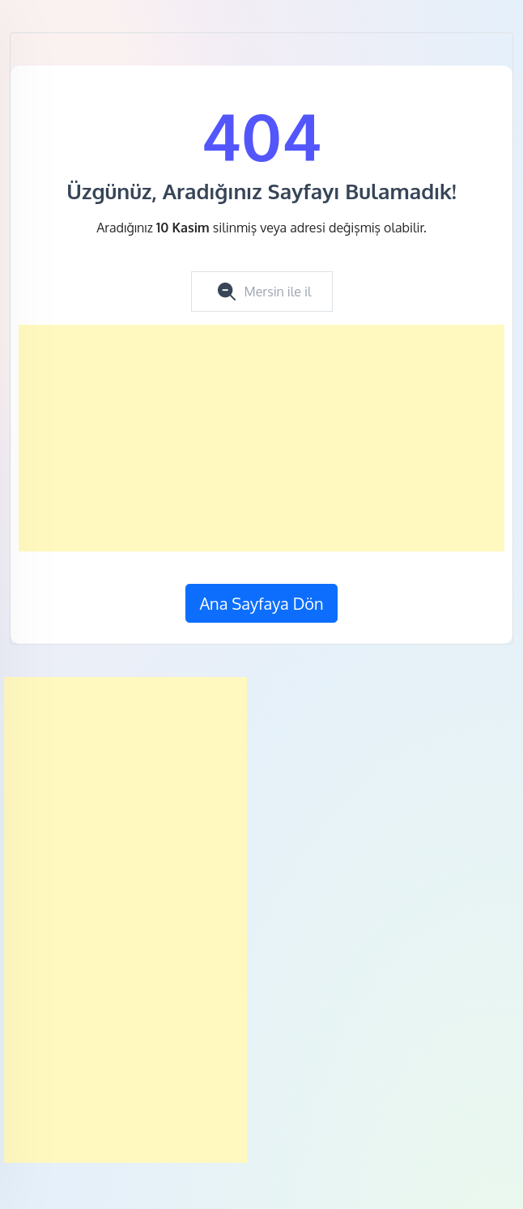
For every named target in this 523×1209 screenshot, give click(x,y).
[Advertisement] (261, 438)
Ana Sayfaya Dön (261, 603)
